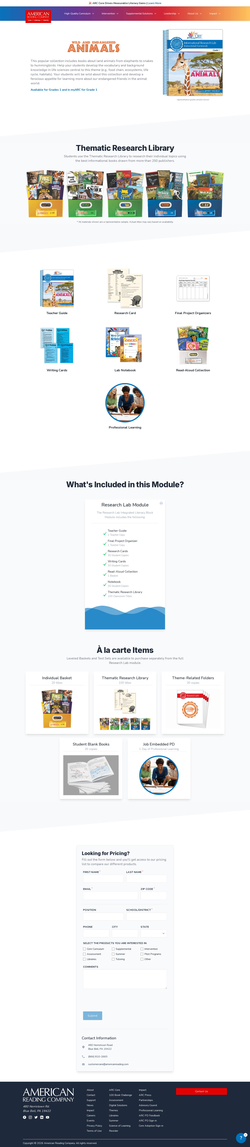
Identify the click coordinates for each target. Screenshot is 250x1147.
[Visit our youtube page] (47, 1117)
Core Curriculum (95, 949)
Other (147, 959)
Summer (120, 954)
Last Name (134, 872)
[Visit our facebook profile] (24, 1117)
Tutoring (120, 959)
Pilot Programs (152, 954)
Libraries (91, 959)
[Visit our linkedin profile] (41, 1117)
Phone (87, 927)
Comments (90, 967)
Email (87, 889)
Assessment (94, 954)
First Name (91, 872)
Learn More (154, 3)
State (145, 927)
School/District (139, 910)
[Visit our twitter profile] (36, 1117)
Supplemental (123, 949)
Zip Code (148, 889)
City (115, 927)
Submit (93, 1016)
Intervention (151, 949)
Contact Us (201, 1091)
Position (89, 910)
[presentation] (107, 1001)
